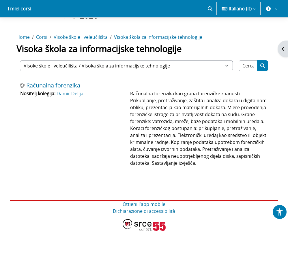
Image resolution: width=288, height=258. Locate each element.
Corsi (45, 57)
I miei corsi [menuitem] (19, 29)
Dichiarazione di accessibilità (144, 238)
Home (27, 57)
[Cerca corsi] (244, 86)
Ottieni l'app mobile (144, 231)
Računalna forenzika (57, 106)
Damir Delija (74, 114)
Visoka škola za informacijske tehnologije (162, 57)
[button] (210, 29)
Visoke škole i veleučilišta (85, 57)
